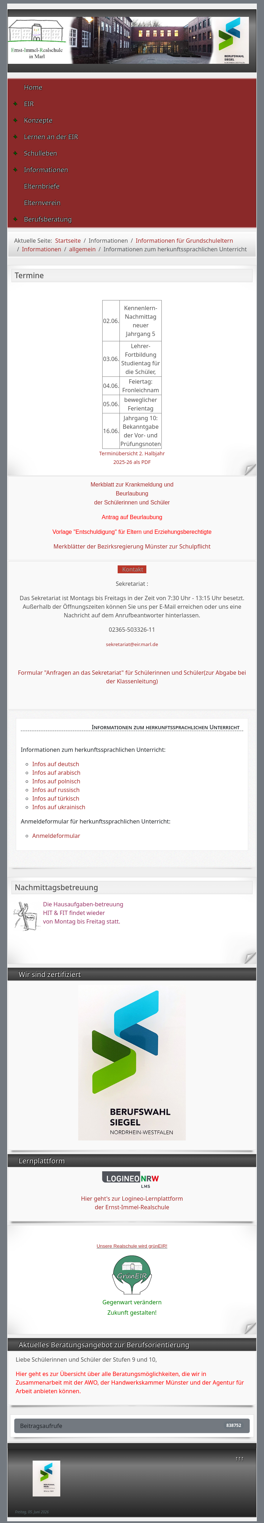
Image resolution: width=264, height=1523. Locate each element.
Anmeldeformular (56, 836)
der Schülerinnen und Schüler (132, 502)
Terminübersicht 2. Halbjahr (132, 453)
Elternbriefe (42, 186)
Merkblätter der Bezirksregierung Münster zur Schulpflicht (132, 546)
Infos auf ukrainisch (58, 807)
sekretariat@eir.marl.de (132, 644)
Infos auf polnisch (56, 781)
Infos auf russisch (56, 790)
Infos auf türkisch (55, 798)
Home (33, 87)
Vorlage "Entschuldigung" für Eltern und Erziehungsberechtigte (132, 532)
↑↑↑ (239, 1458)
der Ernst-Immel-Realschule (132, 1207)
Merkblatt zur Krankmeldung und (131, 484)
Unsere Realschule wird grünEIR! (131, 1246)
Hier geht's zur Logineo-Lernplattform (132, 1198)
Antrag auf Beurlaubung (132, 517)
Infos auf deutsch (55, 764)
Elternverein (42, 202)
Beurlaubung (132, 493)
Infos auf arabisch (56, 773)
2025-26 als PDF (132, 462)
